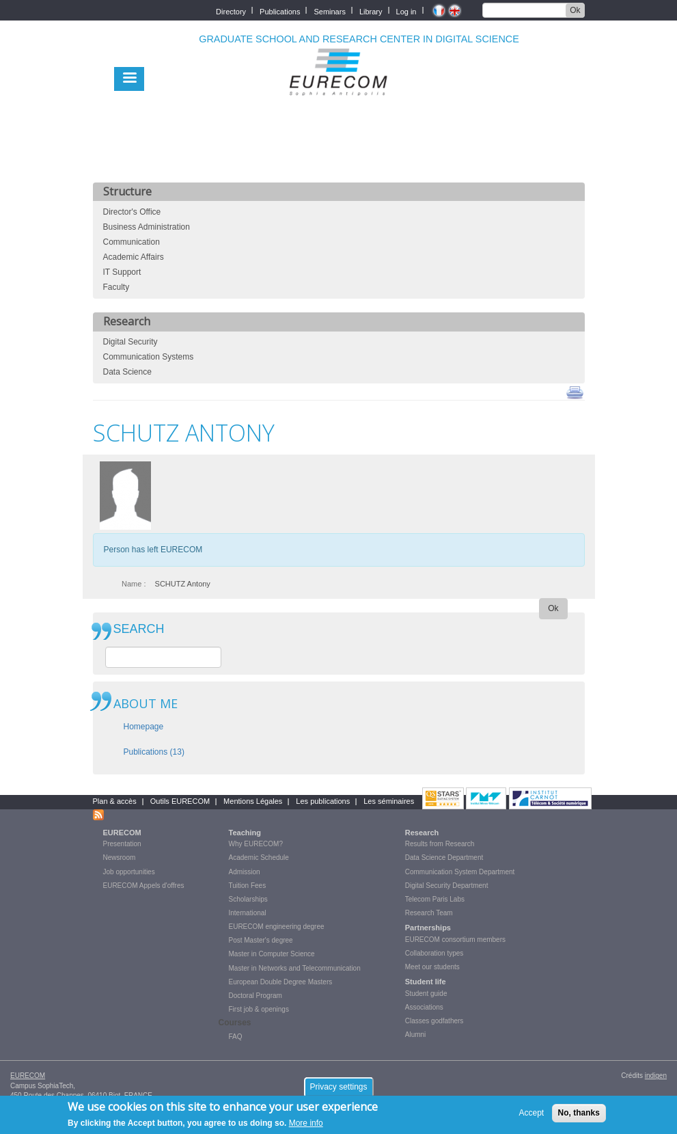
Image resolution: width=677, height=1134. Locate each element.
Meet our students (432, 967)
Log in (406, 11)
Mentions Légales (252, 801)
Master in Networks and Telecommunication (295, 968)
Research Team (429, 913)
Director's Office (132, 212)
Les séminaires (388, 801)
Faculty (116, 287)
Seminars (329, 11)
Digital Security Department (446, 885)
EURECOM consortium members (455, 939)
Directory (231, 11)
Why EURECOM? (256, 844)
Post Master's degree (261, 940)
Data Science (127, 372)
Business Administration (146, 227)
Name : (134, 584)
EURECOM (122, 832)
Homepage (144, 726)
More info (306, 1124)
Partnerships (428, 927)
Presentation (122, 844)
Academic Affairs (133, 257)
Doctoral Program (255, 995)
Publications (280, 11)
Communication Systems (148, 357)
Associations (424, 1007)
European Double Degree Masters (281, 982)
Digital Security (130, 342)
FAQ (236, 1036)
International (247, 913)
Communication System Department (460, 872)
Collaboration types (434, 953)
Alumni (415, 1034)
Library (371, 11)
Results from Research (440, 844)
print (575, 391)
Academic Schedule (259, 857)
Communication (131, 242)
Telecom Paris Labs (435, 899)
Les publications (323, 801)
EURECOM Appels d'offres (143, 885)
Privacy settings (338, 1087)
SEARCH (139, 629)
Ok (575, 10)
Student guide (426, 993)
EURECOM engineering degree (276, 926)
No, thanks (579, 1113)
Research (422, 832)
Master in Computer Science (272, 954)
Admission (244, 872)
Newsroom (119, 857)
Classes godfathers (434, 1021)
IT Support (122, 272)
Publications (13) (154, 752)
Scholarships (248, 899)
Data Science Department (444, 857)
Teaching (245, 832)
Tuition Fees (247, 885)
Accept (531, 1113)
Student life (425, 981)
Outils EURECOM (180, 801)
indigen (656, 1075)
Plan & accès (115, 801)
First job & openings (259, 1009)
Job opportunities (129, 872)
